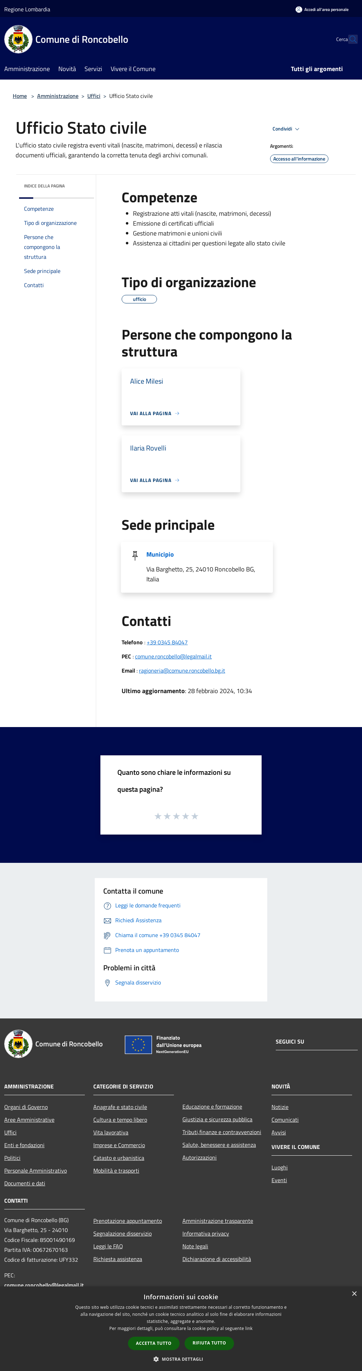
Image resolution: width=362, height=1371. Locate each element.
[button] (181, 1359)
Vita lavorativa (110, 1132)
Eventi (279, 1180)
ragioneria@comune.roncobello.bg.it (182, 670)
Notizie (280, 1107)
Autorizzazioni (199, 1157)
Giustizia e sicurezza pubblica (217, 1119)
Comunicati (285, 1119)
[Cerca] (349, 39)
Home (20, 96)
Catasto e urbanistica (118, 1158)
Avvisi (279, 1132)
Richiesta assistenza (117, 1259)
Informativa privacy (205, 1233)
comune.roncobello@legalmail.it (173, 656)
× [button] (354, 1294)
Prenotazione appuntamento (127, 1220)
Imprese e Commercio (119, 1145)
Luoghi (280, 1167)
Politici (12, 1158)
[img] (79, 184)
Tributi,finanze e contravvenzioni (221, 1132)
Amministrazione (57, 96)
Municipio (160, 554)
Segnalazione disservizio (122, 1233)
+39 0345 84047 (167, 642)
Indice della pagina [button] (44, 185)
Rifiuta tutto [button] (209, 1343)
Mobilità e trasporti (116, 1170)
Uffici (93, 96)
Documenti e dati (24, 1183)
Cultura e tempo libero (120, 1119)
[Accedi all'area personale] (322, 9)
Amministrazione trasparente (217, 1220)
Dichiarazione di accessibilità (216, 1259)
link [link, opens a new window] (249, 1328)
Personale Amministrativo (35, 1170)
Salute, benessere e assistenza (219, 1144)
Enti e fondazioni (24, 1145)
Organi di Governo (26, 1107)
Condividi (287, 129)
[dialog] (181, 1328)
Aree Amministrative (29, 1119)
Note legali (195, 1246)
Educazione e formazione (212, 1106)
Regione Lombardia (27, 9)
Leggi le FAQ (108, 1246)
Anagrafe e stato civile (120, 1107)
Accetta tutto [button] (153, 1343)
